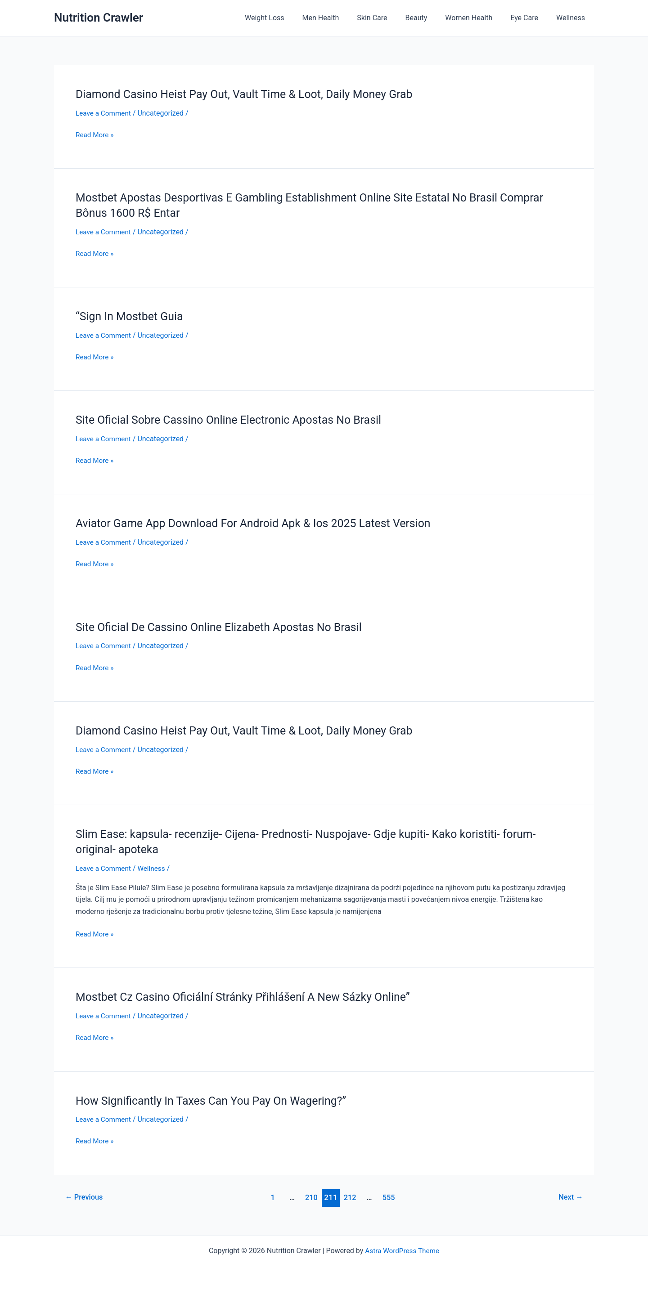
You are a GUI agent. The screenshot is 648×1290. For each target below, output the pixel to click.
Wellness (572, 17)
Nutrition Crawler (98, 17)
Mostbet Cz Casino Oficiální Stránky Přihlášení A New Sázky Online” (250, 996)
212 (350, 1197)
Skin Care (388, 17)
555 (389, 1197)
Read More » (95, 135)
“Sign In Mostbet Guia (132, 316)
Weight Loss (288, 17)
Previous (85, 1197)
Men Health (340, 17)
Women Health (477, 17)
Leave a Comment (105, 113)
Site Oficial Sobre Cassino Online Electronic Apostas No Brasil (236, 419)
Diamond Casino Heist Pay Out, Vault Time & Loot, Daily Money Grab (252, 94)
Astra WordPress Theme (402, 1250)
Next (570, 1197)
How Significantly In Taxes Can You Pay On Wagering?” (217, 1100)
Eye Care (530, 17)
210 (311, 1197)
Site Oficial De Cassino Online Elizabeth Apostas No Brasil (225, 627)
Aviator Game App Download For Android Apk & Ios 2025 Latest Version (261, 523)
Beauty (429, 17)
